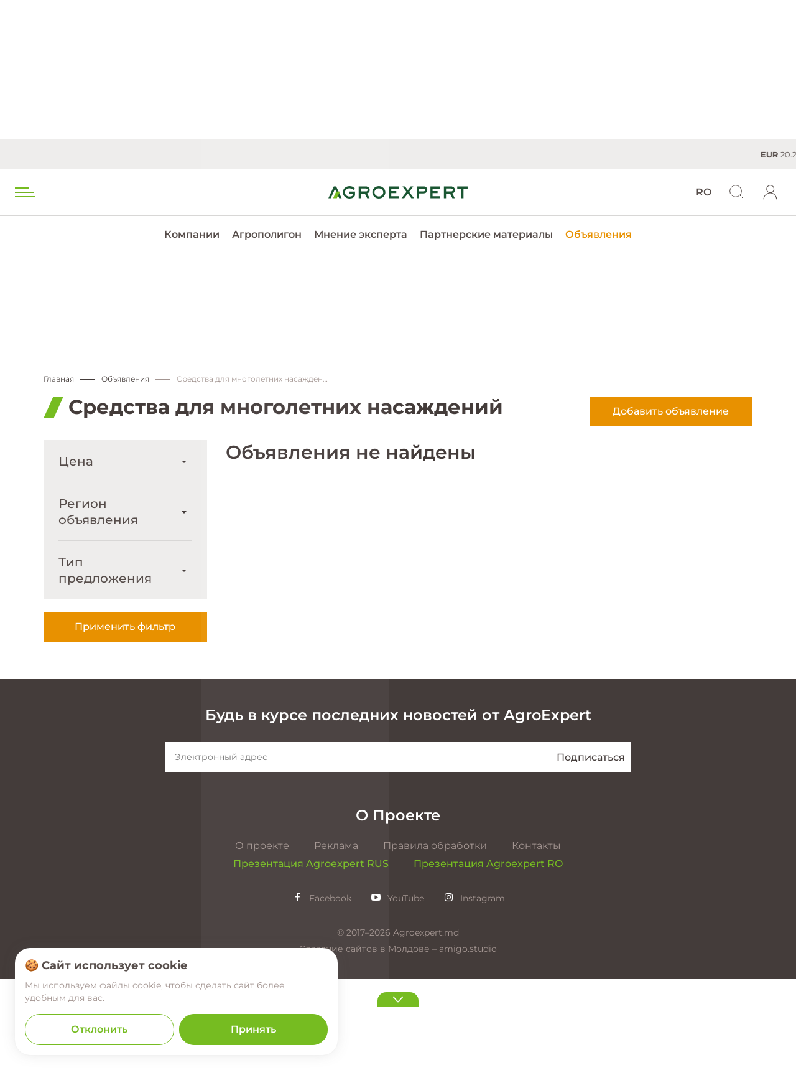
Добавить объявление (671, 412)
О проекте (262, 942)
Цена (75, 461)
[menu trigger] (23, 192)
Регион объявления (98, 512)
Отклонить (99, 1029)
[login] (770, 192)
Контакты (536, 942)
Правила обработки (435, 942)
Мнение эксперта (360, 234)
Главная (59, 379)
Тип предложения (105, 570)
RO (703, 192)
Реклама (336, 942)
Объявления (598, 234)
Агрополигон (267, 234)
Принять (253, 1029)
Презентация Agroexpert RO (488, 960)
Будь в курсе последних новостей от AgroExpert (398, 811)
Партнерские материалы (486, 234)
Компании (192, 234)
